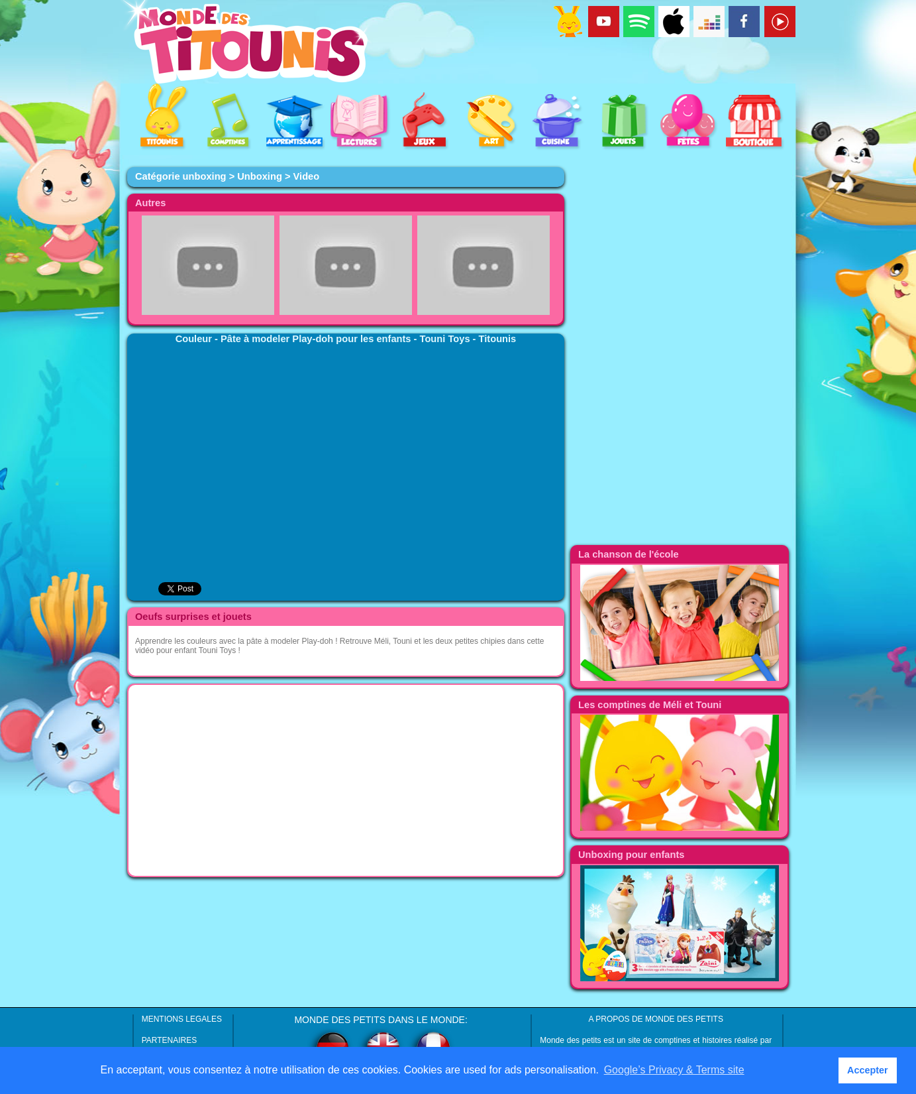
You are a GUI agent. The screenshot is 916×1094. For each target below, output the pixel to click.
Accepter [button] (867, 1070)
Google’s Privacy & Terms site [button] (674, 1069)
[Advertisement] (345, 780)
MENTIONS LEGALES (182, 1019)
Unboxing (259, 176)
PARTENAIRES (169, 1040)
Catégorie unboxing (181, 176)
